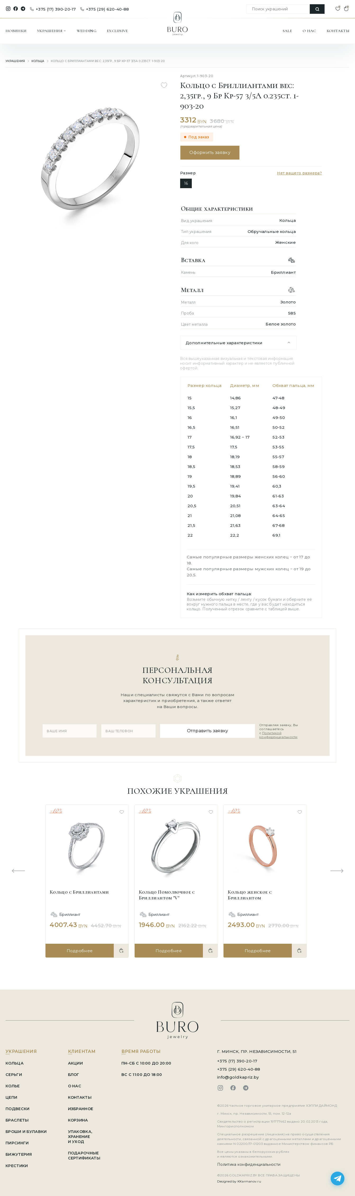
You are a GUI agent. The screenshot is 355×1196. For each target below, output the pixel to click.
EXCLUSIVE (117, 30)
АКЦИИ (77, 1060)
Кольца (37, 61)
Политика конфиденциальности (248, 1162)
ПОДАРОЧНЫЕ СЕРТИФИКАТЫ (86, 1153)
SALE (287, 30)
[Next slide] (336, 869)
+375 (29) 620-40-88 (104, 9)
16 (186, 183)
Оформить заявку (211, 152)
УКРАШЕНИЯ (51, 30)
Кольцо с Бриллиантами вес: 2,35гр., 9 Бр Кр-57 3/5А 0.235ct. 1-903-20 (104, 61)
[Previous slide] (18, 869)
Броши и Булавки (27, 1129)
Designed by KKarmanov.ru (239, 1179)
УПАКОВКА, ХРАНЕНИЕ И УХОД (82, 1134)
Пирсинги (17, 1140)
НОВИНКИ (16, 30)
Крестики (17, 1163)
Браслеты (17, 1117)
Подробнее (79, 948)
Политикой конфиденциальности (272, 734)
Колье (13, 1083)
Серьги (14, 1072)
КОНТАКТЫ (338, 30)
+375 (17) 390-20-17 (53, 9)
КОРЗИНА (80, 1117)
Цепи (11, 1095)
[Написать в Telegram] (337, 1178)
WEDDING (86, 30)
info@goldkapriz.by (238, 1075)
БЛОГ (76, 1072)
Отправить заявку (205, 729)
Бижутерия (19, 1152)
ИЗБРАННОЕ (83, 1106)
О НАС (309, 30)
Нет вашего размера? (299, 173)
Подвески (18, 1106)
